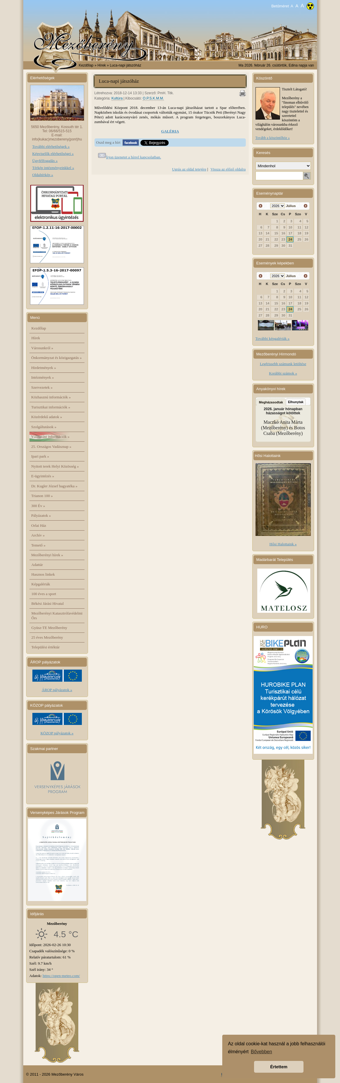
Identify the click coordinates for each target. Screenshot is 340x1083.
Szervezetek (42, 387)
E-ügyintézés (42, 476)
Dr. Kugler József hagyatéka (54, 486)
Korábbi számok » (283, 373)
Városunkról (42, 348)
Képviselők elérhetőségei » (53, 153)
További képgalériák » (273, 338)
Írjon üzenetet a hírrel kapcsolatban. (133, 157)
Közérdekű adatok (46, 417)
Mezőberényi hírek (47, 555)
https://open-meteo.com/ (61, 975)
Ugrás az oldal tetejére (189, 169)
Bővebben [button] (261, 1051)
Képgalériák (40, 584)
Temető (38, 545)
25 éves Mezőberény (47, 637)
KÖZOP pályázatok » (56, 733)
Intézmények (42, 377)
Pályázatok (41, 515)
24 (290, 239)
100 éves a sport (43, 594)
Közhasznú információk (51, 397)
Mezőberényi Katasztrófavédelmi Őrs (57, 615)
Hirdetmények (43, 367)
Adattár (37, 564)
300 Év (38, 506)
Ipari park (40, 456)
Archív (38, 535)
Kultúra (117, 98)
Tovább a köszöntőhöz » (273, 138)
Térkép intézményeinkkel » (53, 167)
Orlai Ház (38, 525)
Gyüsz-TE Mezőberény (49, 627)
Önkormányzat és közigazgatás (56, 357)
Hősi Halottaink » (282, 544)
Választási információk (50, 436)
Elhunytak (295, 402)
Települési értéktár (45, 647)
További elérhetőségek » (51, 146)
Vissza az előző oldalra (228, 169)
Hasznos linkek (43, 574)
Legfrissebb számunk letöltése (283, 364)
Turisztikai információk (50, 407)
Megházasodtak (271, 402)
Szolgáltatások (44, 427)
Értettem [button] (278, 1066)
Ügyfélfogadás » (45, 160)
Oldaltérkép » (42, 175)
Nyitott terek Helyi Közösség (55, 466)
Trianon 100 (42, 496)
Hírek (35, 338)
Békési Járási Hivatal (47, 603)
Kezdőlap (86, 65)
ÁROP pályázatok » (57, 690)
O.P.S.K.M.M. (153, 98)
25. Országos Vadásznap (51, 446)
